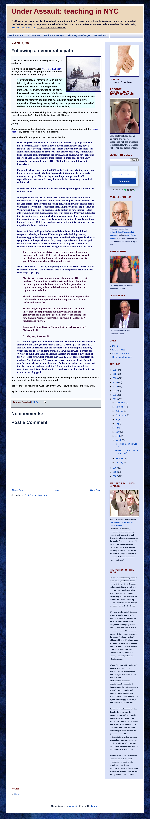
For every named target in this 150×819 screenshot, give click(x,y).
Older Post (95, 490)
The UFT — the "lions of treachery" (126, 451)
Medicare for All (16, 35)
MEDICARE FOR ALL (24, 27)
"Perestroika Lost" (51, 69)
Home (57, 490)
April (117, 436)
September (121, 415)
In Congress (34, 35)
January (119, 462)
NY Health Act (101, 35)
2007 (115, 476)
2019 (115, 386)
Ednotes (116, 346)
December (120, 402)
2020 (115, 382)
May (117, 432)
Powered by (124, 190)
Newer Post (17, 490)
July (117, 423)
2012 (115, 390)
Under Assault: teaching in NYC (65, 11)
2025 (115, 370)
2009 (115, 468)
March (118, 440)
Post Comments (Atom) (36, 495)
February (120, 458)
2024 (115, 374)
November (120, 407)
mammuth (73, 806)
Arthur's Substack (120, 353)
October (119, 411)
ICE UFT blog (118, 349)
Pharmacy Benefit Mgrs (79, 35)
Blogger (94, 806)
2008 (115, 472)
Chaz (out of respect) (122, 357)
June (118, 427)
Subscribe (124, 181)
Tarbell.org (130, 235)
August (119, 419)
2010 (115, 399)
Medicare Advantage (54, 35)
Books (112, 238)
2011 (115, 395)
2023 (115, 378)
